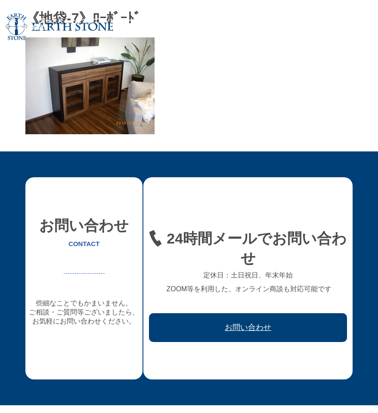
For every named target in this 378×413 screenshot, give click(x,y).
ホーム (20, 20)
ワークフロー (273, 20)
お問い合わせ (29, 26)
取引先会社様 (320, 20)
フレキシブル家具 (180, 20)
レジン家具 (230, 20)
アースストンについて (69, 20)
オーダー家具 (128, 20)
